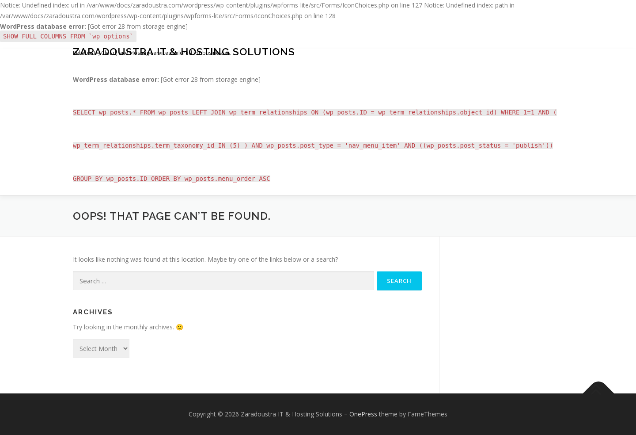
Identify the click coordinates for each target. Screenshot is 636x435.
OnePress (363, 414)
